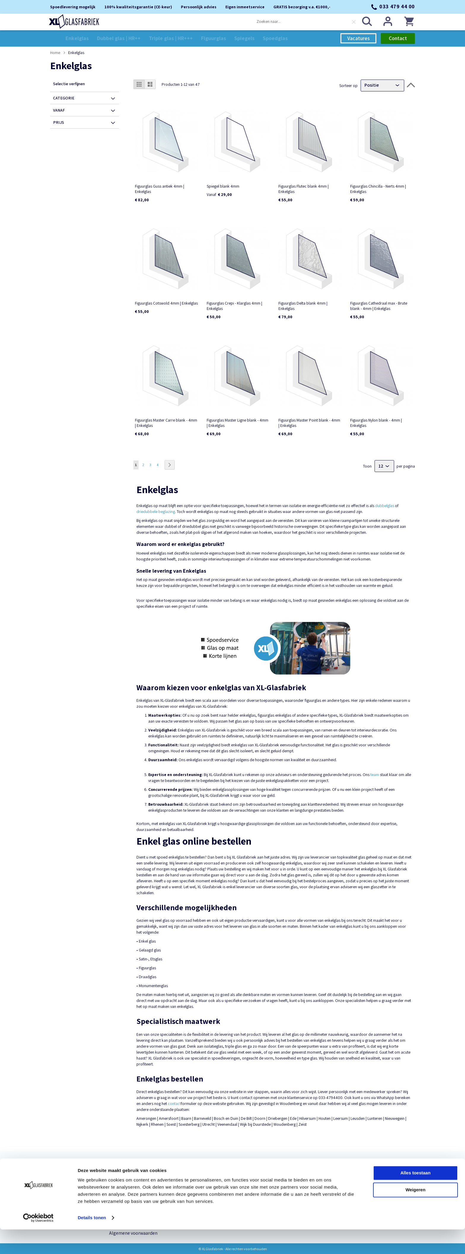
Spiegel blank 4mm (223, 186)
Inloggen (386, 21)
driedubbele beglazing (155, 511)
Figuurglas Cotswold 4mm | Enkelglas (166, 302)
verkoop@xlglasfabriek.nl (239, 1179)
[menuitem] (77, 38)
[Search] (365, 22)
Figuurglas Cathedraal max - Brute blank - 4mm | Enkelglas (378, 305)
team (374, 774)
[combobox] (305, 22)
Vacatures (358, 37)
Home (55, 52)
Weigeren (415, 1214)
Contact (398, 37)
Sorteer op (348, 85)
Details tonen (92, 1242)
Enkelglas (60, 1174)
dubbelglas (384, 505)
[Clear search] (352, 22)
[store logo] (75, 22)
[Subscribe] (391, 1177)
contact (174, 1103)
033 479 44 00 (397, 6)
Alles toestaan (415, 1197)
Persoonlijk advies (127, 1174)
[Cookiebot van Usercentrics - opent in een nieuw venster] (38, 1242)
